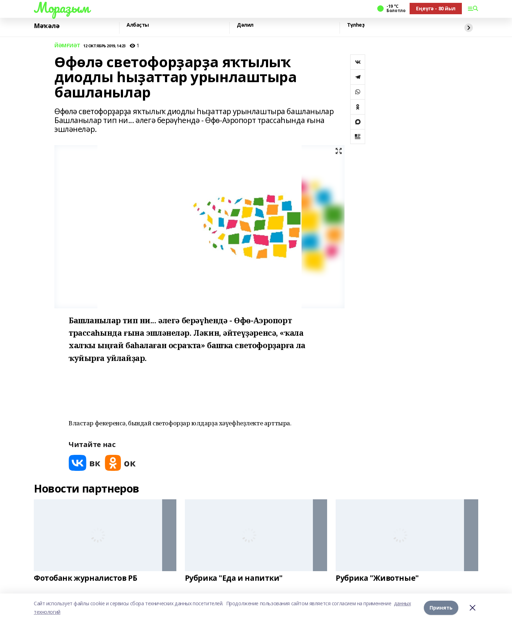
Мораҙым (61, 7)
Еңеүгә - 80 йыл (435, 8)
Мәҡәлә (46, 26)
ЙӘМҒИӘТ (67, 46)
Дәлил (245, 25)
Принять (441, 607)
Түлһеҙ (355, 25)
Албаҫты (138, 25)
